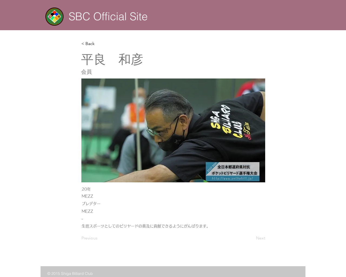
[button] (99, 43)
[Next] (251, 238)
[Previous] (99, 238)
